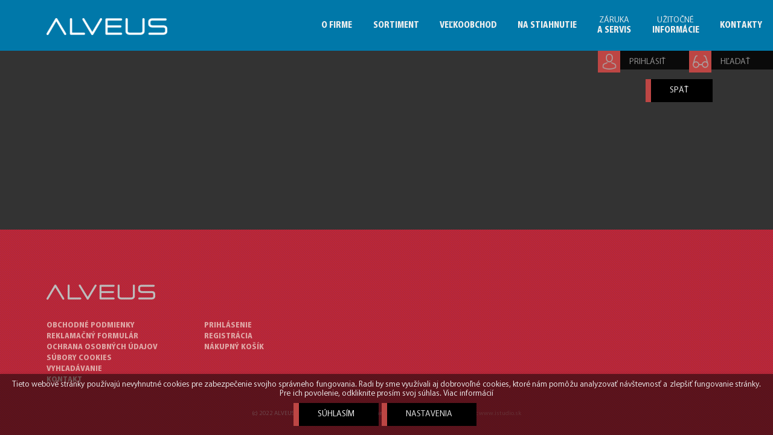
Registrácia (228, 336)
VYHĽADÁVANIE (74, 369)
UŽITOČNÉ (675, 25)
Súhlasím (336, 414)
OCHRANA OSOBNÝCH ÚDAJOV (102, 347)
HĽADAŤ (735, 62)
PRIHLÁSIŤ (647, 62)
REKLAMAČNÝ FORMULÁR (92, 336)
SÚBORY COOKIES (79, 358)
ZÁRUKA (614, 25)
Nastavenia (429, 414)
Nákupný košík (234, 347)
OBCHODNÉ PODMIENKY (91, 325)
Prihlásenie (228, 325)
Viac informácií (468, 394)
